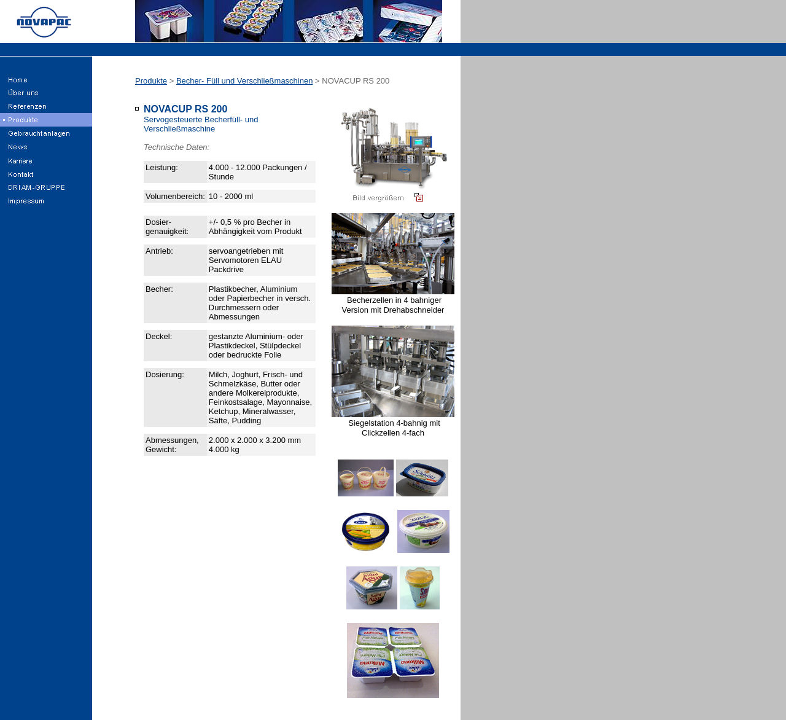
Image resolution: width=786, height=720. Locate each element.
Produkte (151, 80)
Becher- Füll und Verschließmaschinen (244, 80)
